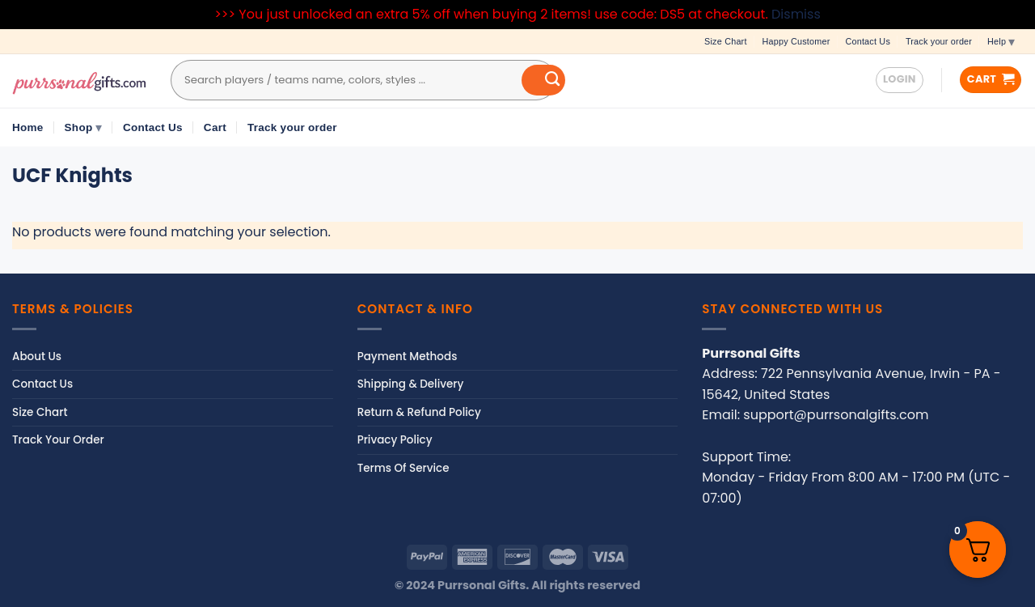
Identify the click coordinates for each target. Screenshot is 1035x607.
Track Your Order (58, 440)
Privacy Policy (395, 440)
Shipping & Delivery (410, 384)
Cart (215, 127)
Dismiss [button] (796, 14)
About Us (36, 356)
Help (1001, 41)
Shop (83, 127)
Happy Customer (796, 41)
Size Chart (725, 41)
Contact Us (867, 41)
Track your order (939, 41)
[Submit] (543, 80)
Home (28, 127)
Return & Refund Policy (419, 412)
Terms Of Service (403, 468)
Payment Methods (407, 356)
